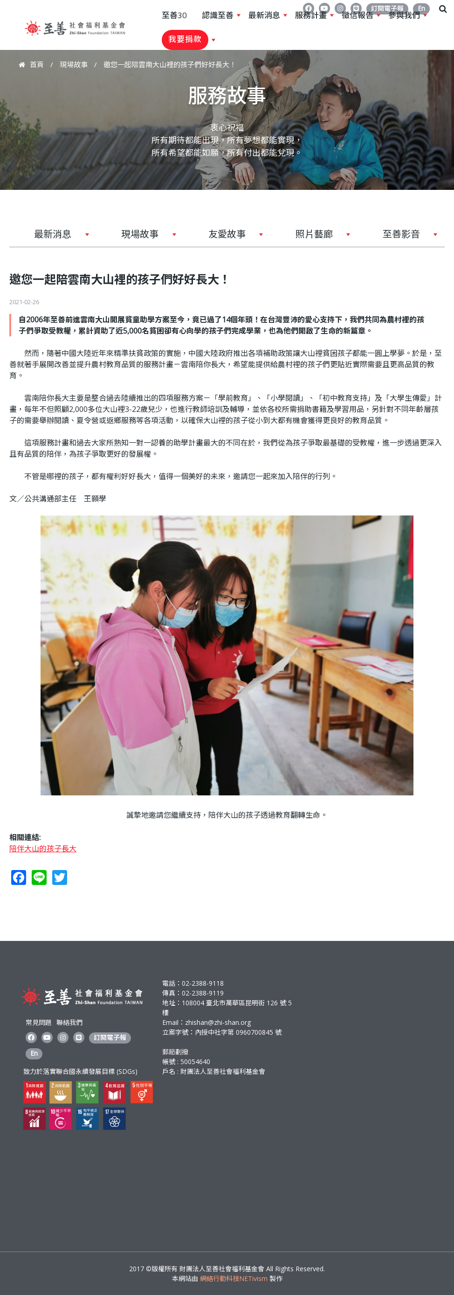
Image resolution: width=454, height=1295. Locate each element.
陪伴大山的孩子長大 (42, 848)
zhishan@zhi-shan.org (218, 1022)
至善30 (174, 15)
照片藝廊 (310, 237)
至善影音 (398, 237)
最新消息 (264, 15)
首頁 (37, 64)
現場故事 (74, 64)
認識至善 (218, 15)
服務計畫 (311, 15)
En (34, 1053)
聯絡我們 (69, 1022)
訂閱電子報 (110, 1037)
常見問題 (39, 1022)
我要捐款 (185, 40)
